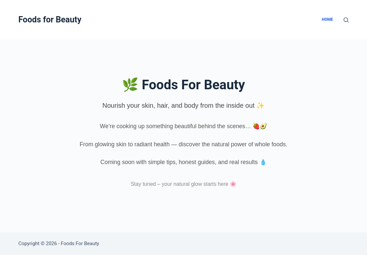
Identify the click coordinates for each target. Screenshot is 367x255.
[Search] (346, 19)
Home (327, 19)
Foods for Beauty (49, 19)
